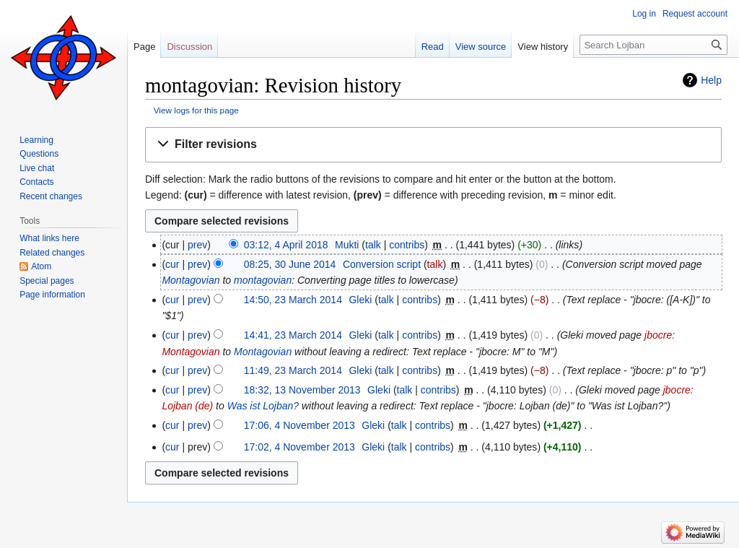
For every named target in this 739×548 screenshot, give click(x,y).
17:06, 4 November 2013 (299, 425)
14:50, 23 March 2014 (293, 299)
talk (373, 245)
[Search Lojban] (653, 45)
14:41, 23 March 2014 (293, 335)
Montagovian (190, 280)
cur (172, 264)
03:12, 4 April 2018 (286, 245)
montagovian (263, 280)
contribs (406, 245)
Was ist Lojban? (263, 406)
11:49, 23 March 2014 (293, 370)
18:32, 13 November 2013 (302, 390)
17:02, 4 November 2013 (299, 447)
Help (711, 80)
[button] (433, 145)
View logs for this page (196, 110)
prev (197, 245)
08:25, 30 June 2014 (290, 264)
